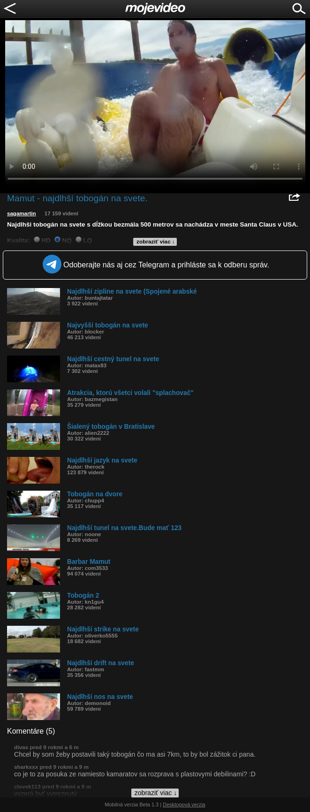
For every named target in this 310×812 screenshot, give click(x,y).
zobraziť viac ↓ (155, 241)
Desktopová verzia (184, 804)
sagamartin (21, 213)
